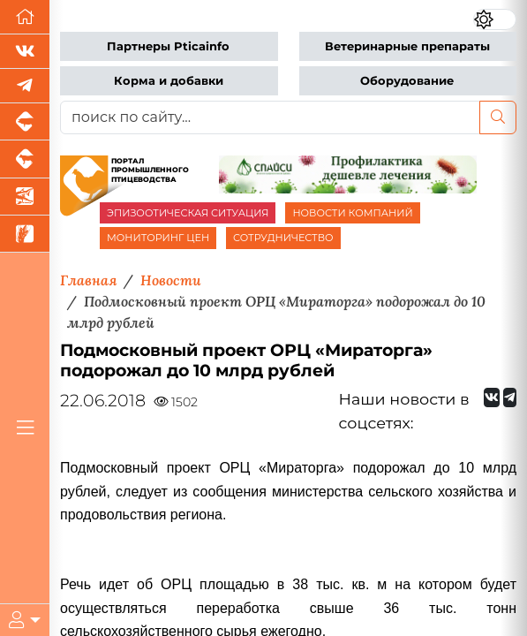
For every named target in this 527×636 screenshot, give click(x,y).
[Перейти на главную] (24, 17)
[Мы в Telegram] (24, 86)
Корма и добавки (168, 80)
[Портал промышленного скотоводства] (24, 159)
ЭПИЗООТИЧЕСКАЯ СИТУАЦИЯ (187, 213)
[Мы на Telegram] (509, 397)
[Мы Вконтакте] (24, 51)
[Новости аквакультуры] (24, 197)
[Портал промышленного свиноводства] (24, 121)
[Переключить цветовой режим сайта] (494, 19)
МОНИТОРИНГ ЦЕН (158, 237)
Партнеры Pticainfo (168, 46)
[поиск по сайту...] (270, 117)
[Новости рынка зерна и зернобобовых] (24, 234)
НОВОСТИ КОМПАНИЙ (352, 213)
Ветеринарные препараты (407, 46)
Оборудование (407, 80)
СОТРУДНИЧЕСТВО (283, 237)
